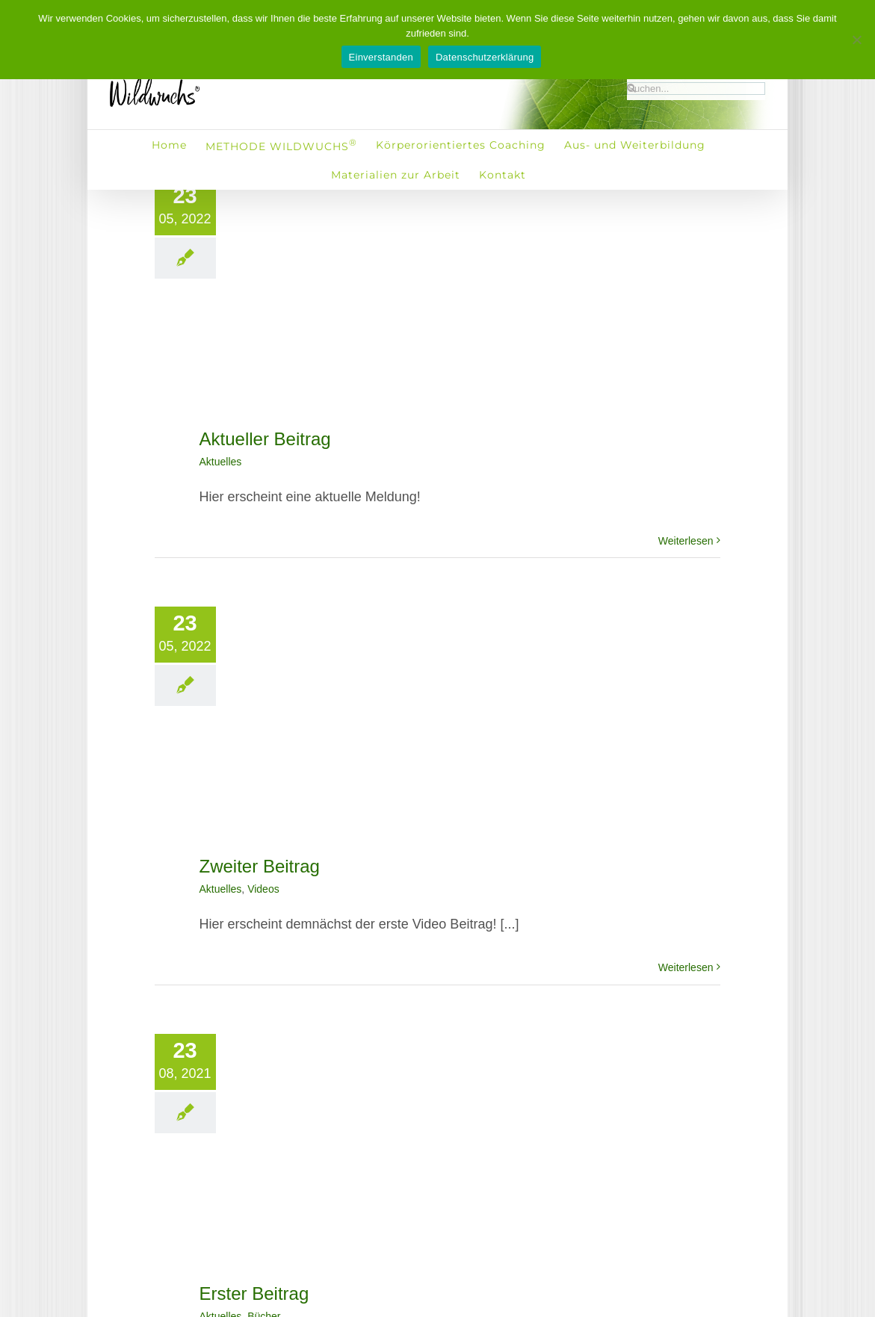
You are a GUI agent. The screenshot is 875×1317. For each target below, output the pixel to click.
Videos (263, 889)
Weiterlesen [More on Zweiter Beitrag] (686, 967)
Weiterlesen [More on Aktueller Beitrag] (686, 541)
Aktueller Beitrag (265, 439)
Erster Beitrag (254, 1293)
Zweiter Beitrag (260, 866)
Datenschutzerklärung (485, 57)
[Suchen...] (696, 88)
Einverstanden (381, 57)
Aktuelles (221, 462)
